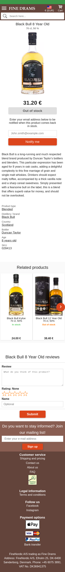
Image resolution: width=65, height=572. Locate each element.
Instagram (32, 510)
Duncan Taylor (11, 232)
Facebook (32, 505)
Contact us (32, 462)
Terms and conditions (32, 494)
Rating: (10, 388)
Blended (7, 209)
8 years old (9, 240)
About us (32, 467)
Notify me (32, 142)
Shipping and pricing (32, 458)
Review (6, 366)
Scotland (7, 225)
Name (5, 398)
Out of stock (32, 111)
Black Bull (8, 217)
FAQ (32, 471)
